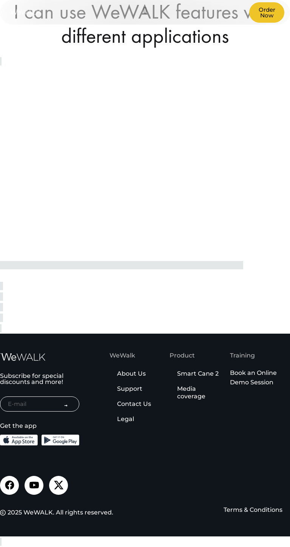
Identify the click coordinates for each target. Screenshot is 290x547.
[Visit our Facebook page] (9, 485)
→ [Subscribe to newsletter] (65, 405)
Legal (125, 419)
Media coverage (191, 392)
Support (129, 388)
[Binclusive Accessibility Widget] (17, 523)
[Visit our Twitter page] (58, 485)
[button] (145, 10)
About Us (131, 373)
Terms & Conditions (253, 509)
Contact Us (134, 403)
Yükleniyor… (121, 167)
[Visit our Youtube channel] (34, 485)
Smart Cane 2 (198, 373)
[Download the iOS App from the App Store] (19, 440)
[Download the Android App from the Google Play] (60, 440)
